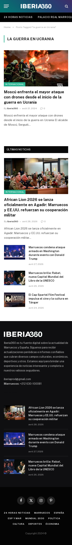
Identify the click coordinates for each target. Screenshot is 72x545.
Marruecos (42, 512)
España (59, 512)
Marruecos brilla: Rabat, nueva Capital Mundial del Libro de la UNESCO (46, 276)
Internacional (14, 84)
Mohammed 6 (12, 392)
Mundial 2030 (34, 518)
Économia (52, 524)
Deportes (35, 524)
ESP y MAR (15, 518)
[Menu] (6, 6)
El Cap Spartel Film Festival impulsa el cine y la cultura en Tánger (48, 298)
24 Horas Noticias (18, 17)
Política (54, 518)
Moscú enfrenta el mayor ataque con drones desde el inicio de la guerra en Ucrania (34, 97)
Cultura (19, 524)
